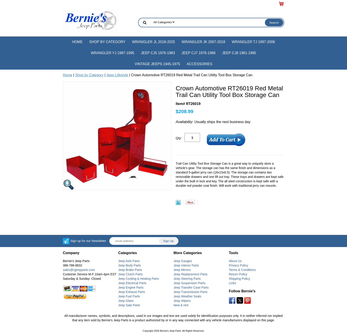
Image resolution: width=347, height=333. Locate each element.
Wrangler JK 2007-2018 (203, 42)
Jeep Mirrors (182, 270)
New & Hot (181, 305)
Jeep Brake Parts (130, 270)
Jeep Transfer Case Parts (191, 287)
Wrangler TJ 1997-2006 (253, 42)
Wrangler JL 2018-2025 (153, 42)
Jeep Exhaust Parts (131, 292)
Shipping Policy (239, 278)
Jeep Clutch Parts (130, 274)
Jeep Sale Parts (129, 305)
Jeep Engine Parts (130, 287)
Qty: (179, 138)
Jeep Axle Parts (129, 261)
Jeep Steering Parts (187, 278)
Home (77, 42)
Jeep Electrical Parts (132, 283)
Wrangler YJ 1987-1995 (112, 53)
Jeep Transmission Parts (190, 292)
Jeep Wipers (182, 301)
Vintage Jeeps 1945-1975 (157, 64)
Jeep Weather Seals (187, 296)
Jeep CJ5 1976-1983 (158, 53)
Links (232, 283)
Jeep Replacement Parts (190, 274)
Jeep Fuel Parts (129, 296)
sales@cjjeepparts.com (79, 270)
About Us (235, 261)
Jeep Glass (126, 301)
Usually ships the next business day (213, 122)
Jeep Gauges (183, 261)
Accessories (199, 64)
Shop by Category (107, 42)
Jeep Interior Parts (186, 265)
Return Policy (238, 274)
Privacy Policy (238, 265)
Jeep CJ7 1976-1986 (198, 53)
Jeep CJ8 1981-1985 (239, 53)
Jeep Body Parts (129, 265)
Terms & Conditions (242, 270)
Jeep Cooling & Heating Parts (138, 278)
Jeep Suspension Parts (189, 283)
